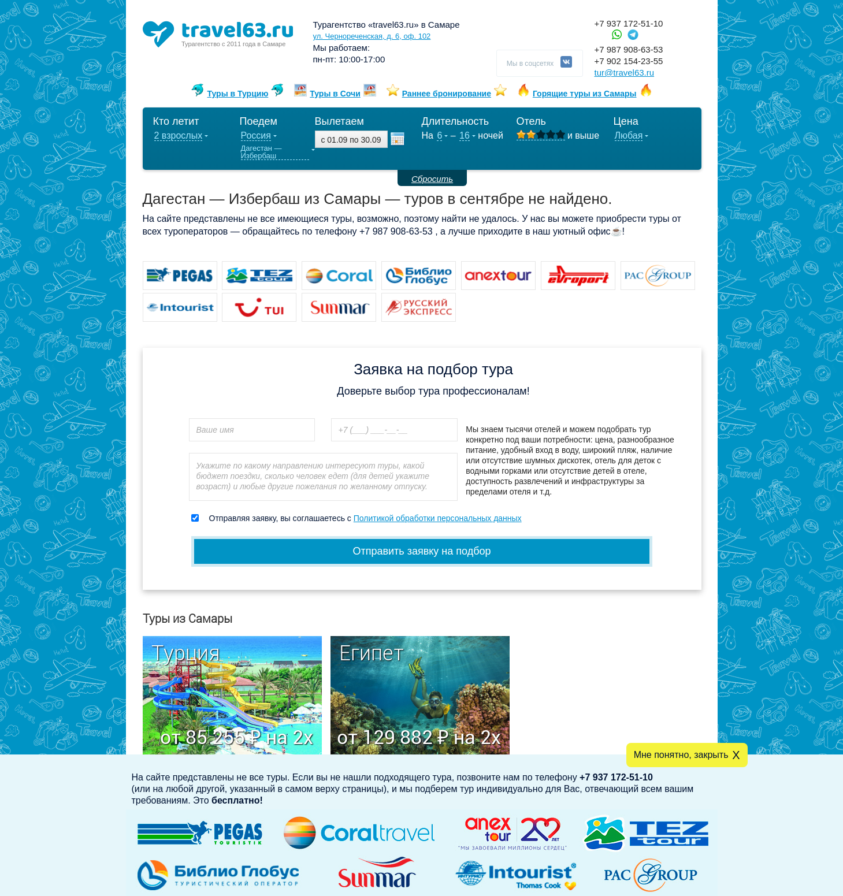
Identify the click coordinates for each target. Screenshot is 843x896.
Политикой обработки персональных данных (438, 518)
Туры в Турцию (237, 93)
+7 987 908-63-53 (629, 49)
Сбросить (432, 179)
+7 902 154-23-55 (629, 61)
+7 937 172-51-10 (629, 23)
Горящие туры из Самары (585, 93)
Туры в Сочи (335, 93)
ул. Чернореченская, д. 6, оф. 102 (372, 36)
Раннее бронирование (446, 93)
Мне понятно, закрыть (681, 755)
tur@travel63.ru (625, 72)
